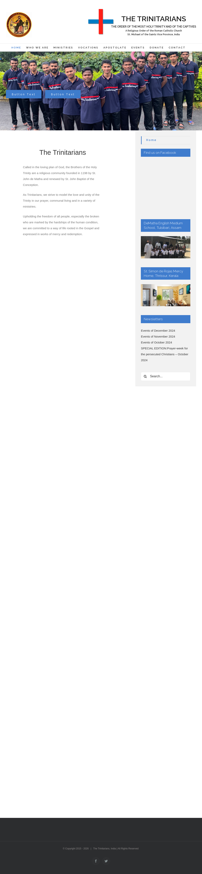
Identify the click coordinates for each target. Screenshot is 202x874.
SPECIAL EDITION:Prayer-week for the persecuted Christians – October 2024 (164, 310)
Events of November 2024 (158, 293)
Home (151, 140)
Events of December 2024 (158, 287)
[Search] (145, 333)
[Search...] (165, 333)
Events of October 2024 (156, 299)
